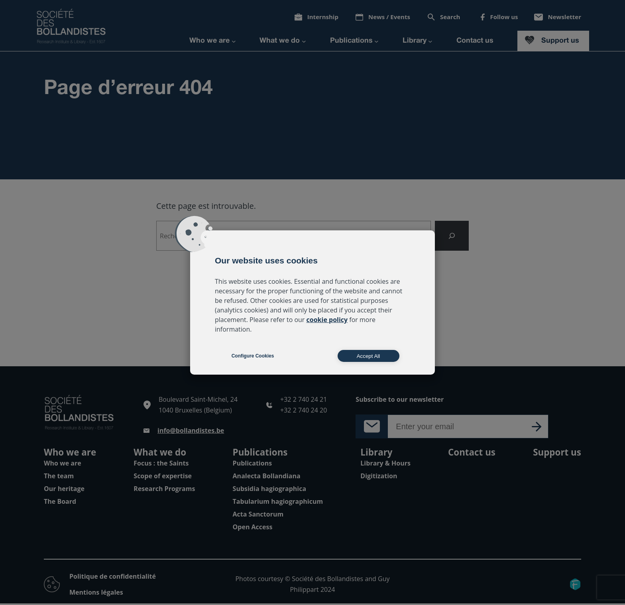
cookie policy (327, 319)
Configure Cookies (253, 356)
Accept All (368, 356)
